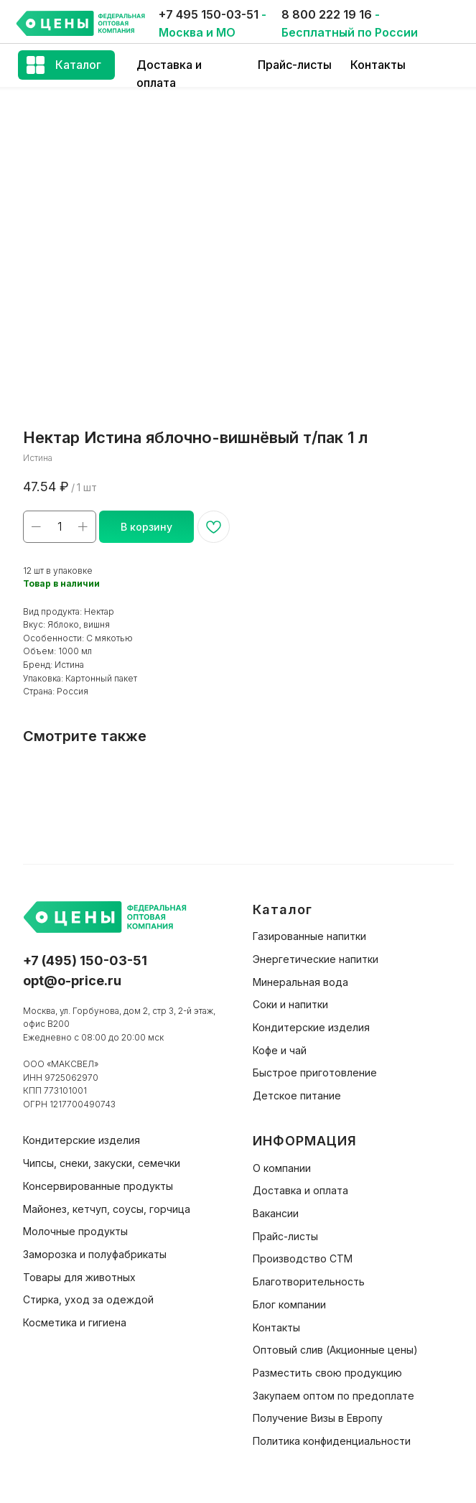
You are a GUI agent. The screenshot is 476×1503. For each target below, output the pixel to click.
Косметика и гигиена (74, 1322)
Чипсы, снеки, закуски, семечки (101, 1163)
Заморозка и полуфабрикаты (95, 1254)
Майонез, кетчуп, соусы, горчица (106, 1209)
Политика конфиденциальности (332, 1441)
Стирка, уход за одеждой (88, 1299)
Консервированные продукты (98, 1186)
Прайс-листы (295, 64)
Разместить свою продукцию (327, 1373)
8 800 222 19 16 (326, 14)
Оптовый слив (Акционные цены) (335, 1350)
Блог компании (289, 1304)
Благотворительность (309, 1281)
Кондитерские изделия (311, 1027)
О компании (282, 1168)
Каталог (78, 64)
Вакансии (276, 1213)
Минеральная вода (300, 982)
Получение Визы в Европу (318, 1418)
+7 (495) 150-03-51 (85, 960)
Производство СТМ (303, 1258)
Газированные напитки (309, 936)
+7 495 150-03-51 (208, 14)
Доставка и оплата (300, 1190)
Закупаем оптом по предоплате (333, 1396)
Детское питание (297, 1095)
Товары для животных (79, 1277)
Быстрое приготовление (315, 1072)
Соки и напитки (290, 1004)
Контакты (378, 64)
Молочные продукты (75, 1231)
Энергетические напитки (315, 959)
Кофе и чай (280, 1050)
